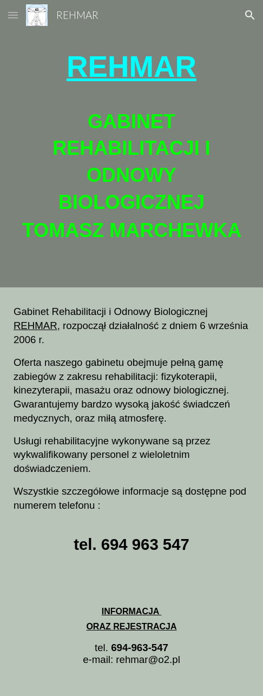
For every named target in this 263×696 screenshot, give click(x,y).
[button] (13, 15)
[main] (131, 67)
